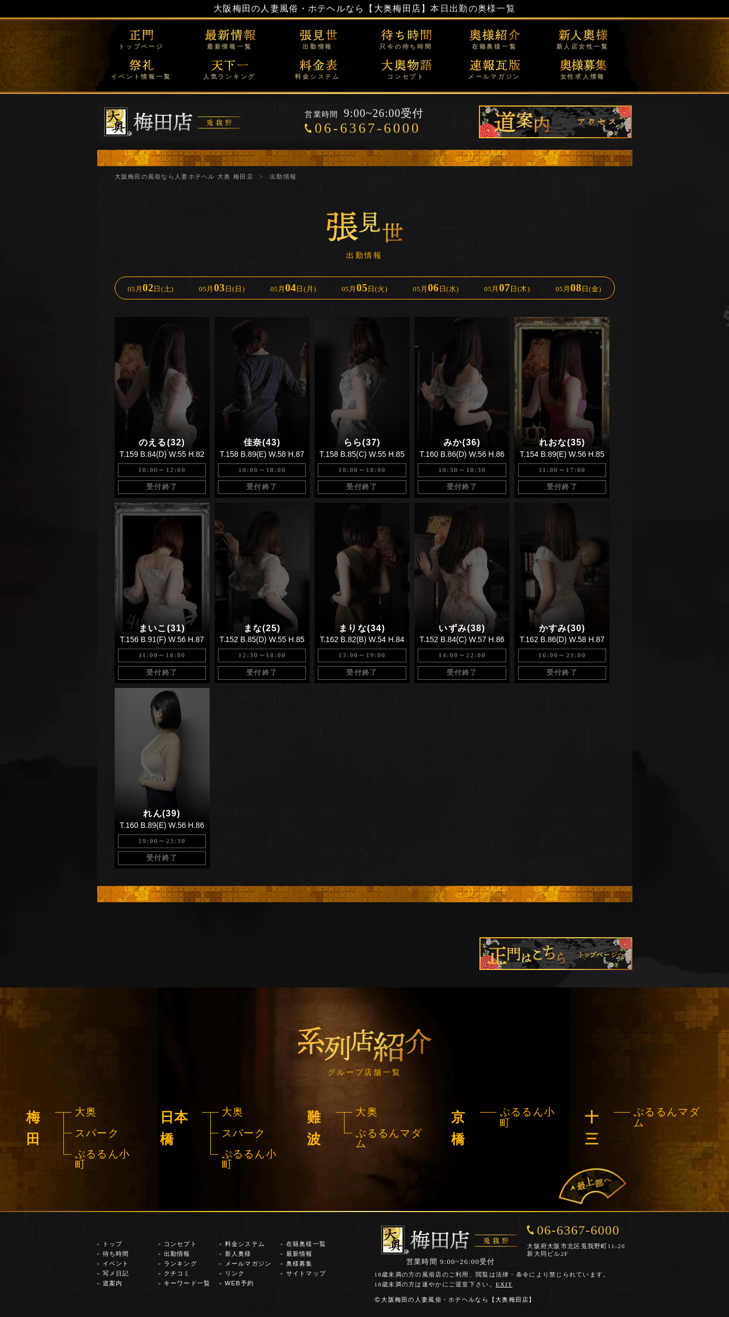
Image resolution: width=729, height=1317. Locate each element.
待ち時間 (116, 1253)
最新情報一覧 (229, 46)
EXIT (504, 1284)
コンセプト (406, 76)
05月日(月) (293, 287)
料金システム (317, 76)
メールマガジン (494, 76)
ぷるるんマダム (388, 1138)
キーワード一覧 (187, 1283)
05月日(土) (151, 287)
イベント (116, 1263)
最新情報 (299, 1253)
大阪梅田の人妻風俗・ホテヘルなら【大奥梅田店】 (322, 8)
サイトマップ (306, 1273)
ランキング (180, 1263)
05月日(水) (436, 287)
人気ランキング (229, 76)
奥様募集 (299, 1263)
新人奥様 (238, 1253)
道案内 (113, 1283)
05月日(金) (578, 287)
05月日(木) (507, 287)
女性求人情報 (583, 76)
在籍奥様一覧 (494, 46)
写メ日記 (116, 1273)
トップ (113, 1243)
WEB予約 (239, 1283)
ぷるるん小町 (102, 1159)
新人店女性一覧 (582, 46)
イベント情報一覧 (141, 76)
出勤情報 (318, 46)
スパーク (97, 1133)
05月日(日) (222, 287)
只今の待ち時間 (406, 46)
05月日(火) (364, 287)
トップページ (141, 46)
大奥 (86, 1112)
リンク (235, 1273)
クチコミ (177, 1273)
